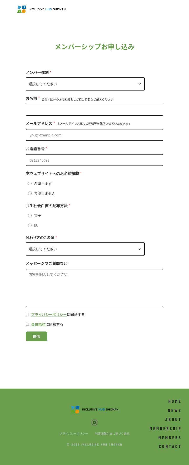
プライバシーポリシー (49, 314)
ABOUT (173, 419)
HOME (175, 401)
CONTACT (170, 446)
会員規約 (38, 324)
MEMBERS (170, 437)
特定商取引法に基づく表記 (112, 433)
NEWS (175, 410)
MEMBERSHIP (165, 428)
